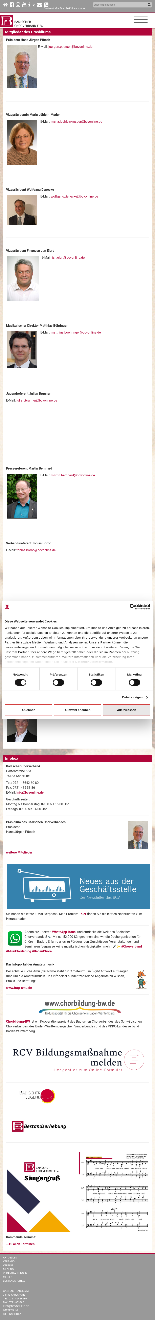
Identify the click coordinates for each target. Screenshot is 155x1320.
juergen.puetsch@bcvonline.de (70, 47)
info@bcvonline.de (30, 792)
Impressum (10, 1310)
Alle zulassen (126, 710)
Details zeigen (132, 697)
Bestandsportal (14, 1280)
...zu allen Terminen (20, 1244)
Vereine (8, 1265)
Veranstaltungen (15, 1273)
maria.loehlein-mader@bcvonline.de (76, 121)
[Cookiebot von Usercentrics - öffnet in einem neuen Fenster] (132, 607)
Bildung (8, 1269)
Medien (8, 1276)
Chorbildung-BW (18, 1021)
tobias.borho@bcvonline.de (36, 550)
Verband (9, 1261)
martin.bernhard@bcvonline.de (73, 475)
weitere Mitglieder (19, 852)
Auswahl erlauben (77, 710)
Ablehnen (28, 710)
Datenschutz (12, 1314)
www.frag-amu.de (19, 988)
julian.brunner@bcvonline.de (37, 400)
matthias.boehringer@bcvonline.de (76, 332)
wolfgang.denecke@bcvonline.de (74, 196)
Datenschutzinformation (93, 661)
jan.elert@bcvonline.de (68, 257)
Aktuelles (10, 1257)
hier (84, 914)
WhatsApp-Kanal (64, 932)
